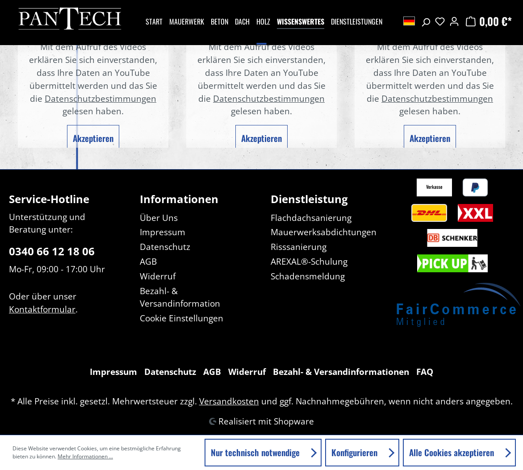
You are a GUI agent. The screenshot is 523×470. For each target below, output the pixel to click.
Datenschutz (165, 247)
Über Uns (159, 218)
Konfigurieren (355, 452)
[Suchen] (425, 21)
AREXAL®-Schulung (309, 261)
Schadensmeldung (308, 276)
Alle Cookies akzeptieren (452, 452)
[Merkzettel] (440, 21)
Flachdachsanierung (311, 218)
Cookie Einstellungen (181, 318)
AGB (148, 261)
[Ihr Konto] (454, 21)
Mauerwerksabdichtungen (324, 232)
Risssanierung (298, 247)
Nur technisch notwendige (256, 452)
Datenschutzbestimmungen (100, 98)
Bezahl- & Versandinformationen (341, 372)
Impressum (162, 232)
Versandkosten (229, 401)
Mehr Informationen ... (85, 456)
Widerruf (158, 276)
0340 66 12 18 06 (52, 251)
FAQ (424, 372)
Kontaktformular (42, 309)
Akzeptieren (93, 138)
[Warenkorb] (487, 21)
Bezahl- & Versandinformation (180, 297)
